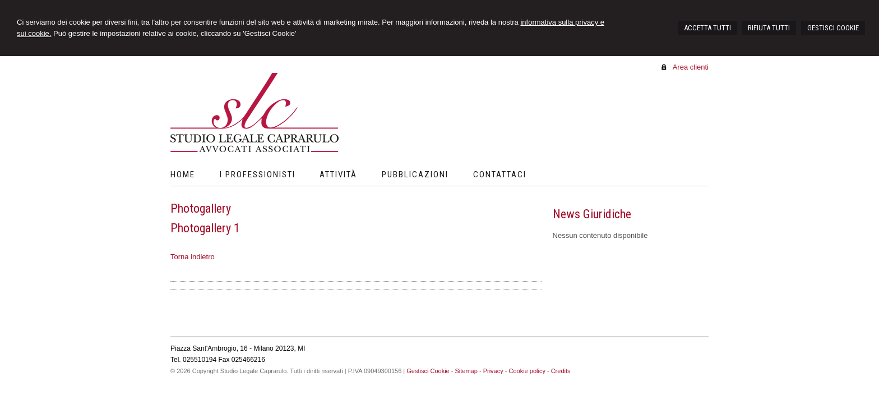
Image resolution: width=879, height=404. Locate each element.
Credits (561, 371)
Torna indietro (192, 256)
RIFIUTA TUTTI (769, 28)
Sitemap (466, 371)
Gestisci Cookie (427, 371)
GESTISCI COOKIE (833, 28)
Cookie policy (526, 371)
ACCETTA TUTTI (707, 28)
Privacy (493, 371)
